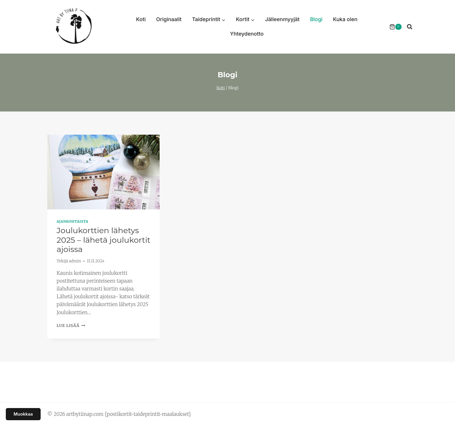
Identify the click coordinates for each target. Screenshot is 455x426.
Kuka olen (345, 19)
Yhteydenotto (246, 34)
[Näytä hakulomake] (410, 27)
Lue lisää (71, 325)
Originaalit (169, 19)
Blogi (316, 19)
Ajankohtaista (72, 221)
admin (75, 261)
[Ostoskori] (393, 27)
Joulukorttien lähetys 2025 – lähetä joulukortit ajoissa (103, 240)
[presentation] (103, 172)
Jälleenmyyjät (282, 19)
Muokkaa (23, 414)
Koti (141, 19)
